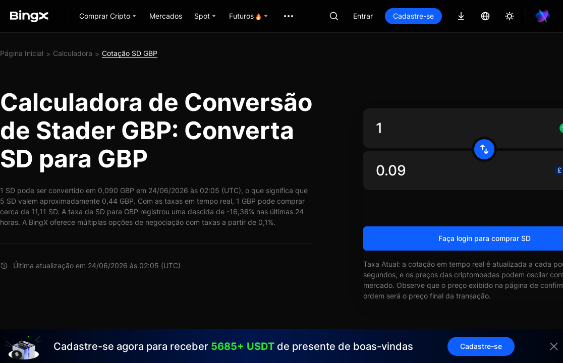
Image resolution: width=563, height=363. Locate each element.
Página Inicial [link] (21, 53)
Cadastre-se (413, 16)
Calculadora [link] (72, 53)
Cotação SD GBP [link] (129, 53)
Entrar (363, 16)
